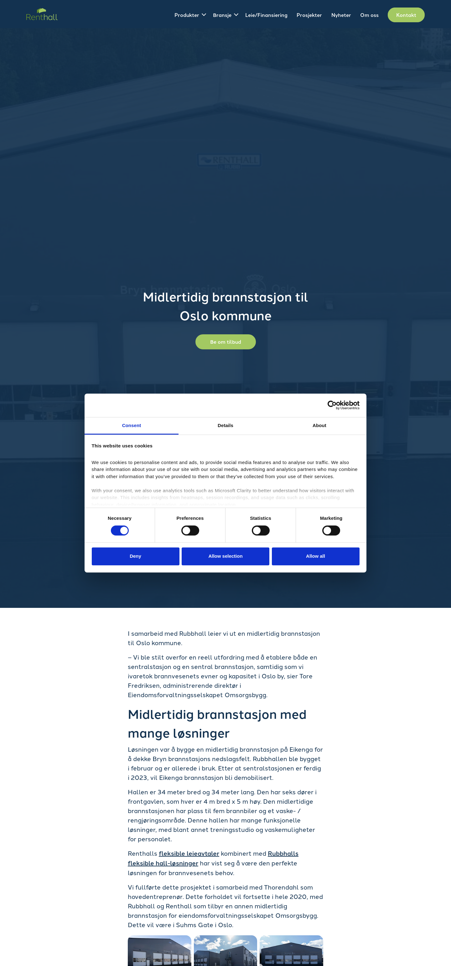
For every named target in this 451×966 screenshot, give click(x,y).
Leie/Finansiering (266, 14)
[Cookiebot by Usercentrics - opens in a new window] (332, 405)
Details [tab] (225, 425)
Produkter (186, 14)
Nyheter (341, 14)
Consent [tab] (131, 425)
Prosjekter (309, 14)
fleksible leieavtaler (189, 853)
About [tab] (319, 425)
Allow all (315, 556)
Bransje (222, 14)
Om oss (369, 14)
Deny (135, 556)
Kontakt (406, 14)
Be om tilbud (225, 341)
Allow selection (225, 556)
